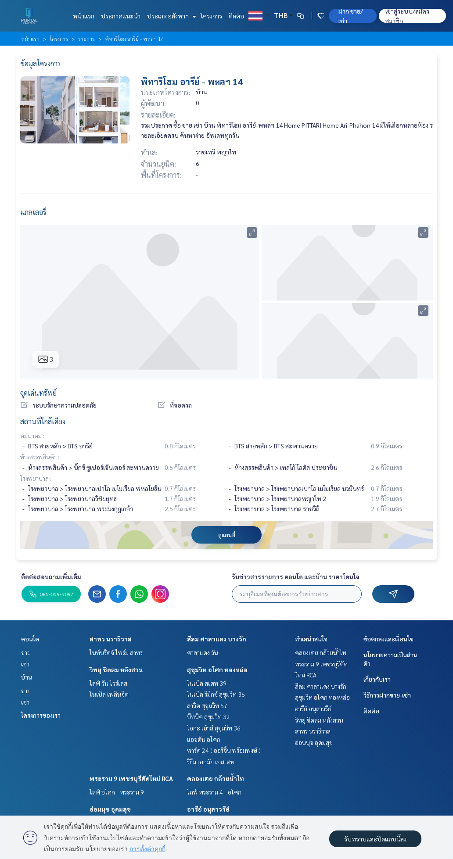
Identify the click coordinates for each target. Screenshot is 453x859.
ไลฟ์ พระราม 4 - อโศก (214, 792)
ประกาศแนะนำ (120, 16)
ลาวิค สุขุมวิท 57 (207, 705)
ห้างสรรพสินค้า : (39, 457)
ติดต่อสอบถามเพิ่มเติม (51, 576)
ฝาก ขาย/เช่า (350, 16)
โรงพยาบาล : (35, 478)
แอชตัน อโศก (203, 739)
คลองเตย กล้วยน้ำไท (215, 778)
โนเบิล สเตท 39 (206, 683)
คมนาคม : (32, 436)
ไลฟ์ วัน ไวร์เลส (108, 683)
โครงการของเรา (41, 715)
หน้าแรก (83, 16)
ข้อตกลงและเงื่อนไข (388, 639)
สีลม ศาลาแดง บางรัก (216, 639)
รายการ (86, 38)
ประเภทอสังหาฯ (170, 16)
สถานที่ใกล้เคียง (42, 421)
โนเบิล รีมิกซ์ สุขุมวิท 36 (216, 694)
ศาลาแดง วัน (202, 652)
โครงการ (211, 16)
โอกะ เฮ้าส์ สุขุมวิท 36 (214, 728)
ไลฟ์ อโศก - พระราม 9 (117, 792)
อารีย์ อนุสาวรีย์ (208, 809)
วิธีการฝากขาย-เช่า (387, 695)
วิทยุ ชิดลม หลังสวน (116, 669)
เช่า (25, 664)
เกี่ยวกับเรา (377, 679)
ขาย (26, 652)
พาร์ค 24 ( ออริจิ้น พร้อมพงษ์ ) (224, 750)
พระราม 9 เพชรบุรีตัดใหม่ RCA (131, 778)
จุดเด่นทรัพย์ (38, 392)
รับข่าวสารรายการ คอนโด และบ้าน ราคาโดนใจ (296, 576)
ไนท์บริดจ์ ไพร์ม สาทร (116, 652)
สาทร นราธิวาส (111, 639)
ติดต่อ (236, 16)
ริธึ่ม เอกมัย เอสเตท (210, 762)
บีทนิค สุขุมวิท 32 (208, 716)
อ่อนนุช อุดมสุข (110, 809)
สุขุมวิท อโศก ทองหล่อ (217, 669)
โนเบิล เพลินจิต (109, 694)
